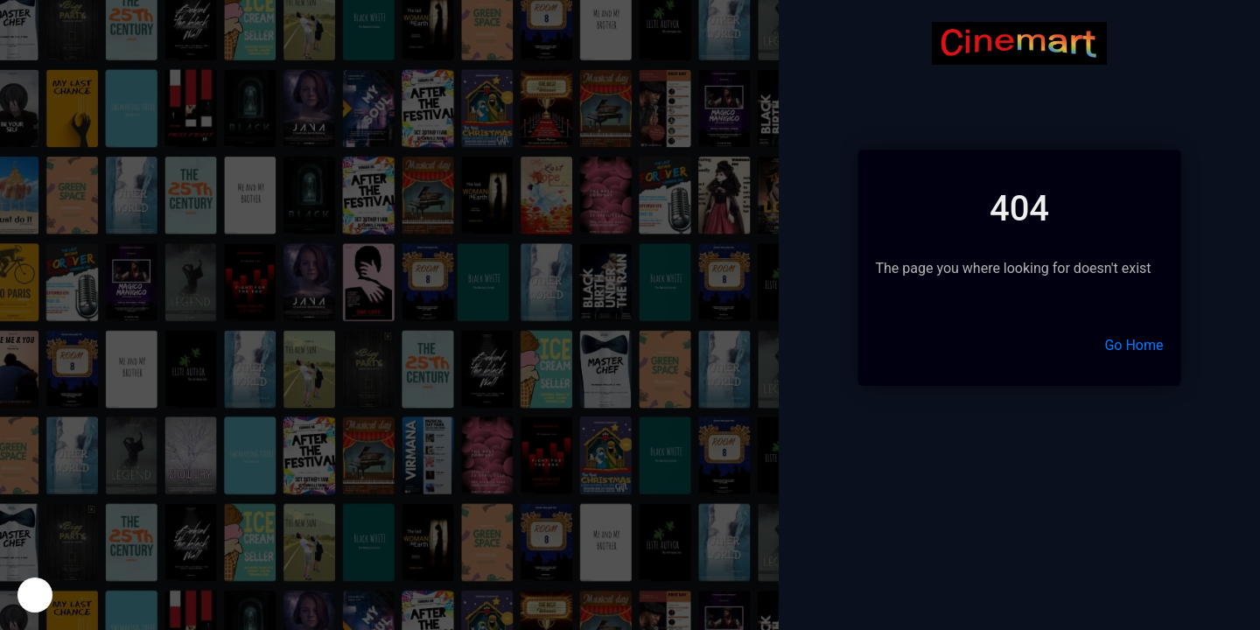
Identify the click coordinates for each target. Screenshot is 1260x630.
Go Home (1133, 345)
